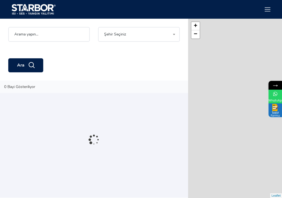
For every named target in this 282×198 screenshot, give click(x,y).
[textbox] (138, 34)
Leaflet (276, 195)
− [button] (195, 34)
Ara (25, 65)
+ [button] (195, 26)
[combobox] (139, 34)
